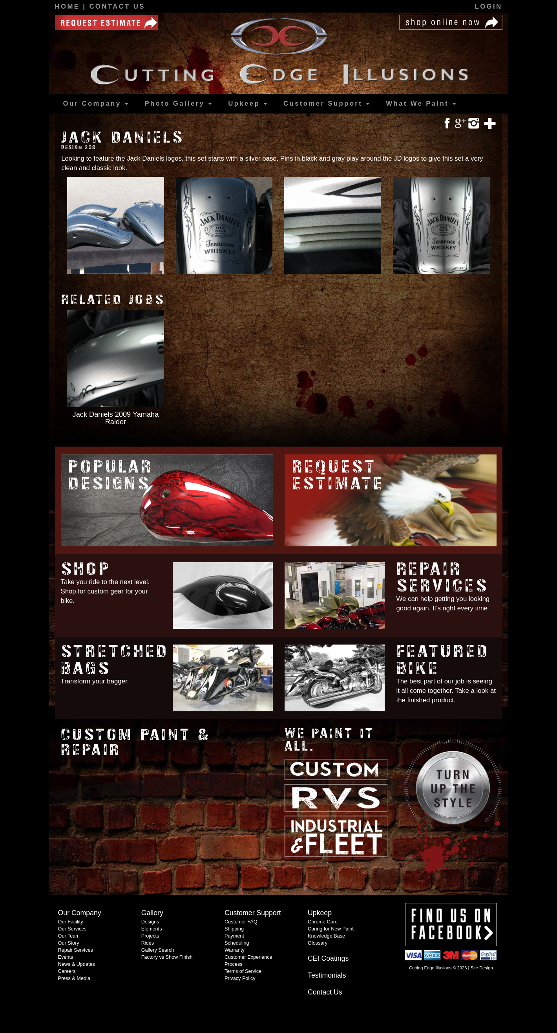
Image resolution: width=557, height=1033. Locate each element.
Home (69, 6)
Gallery (178, 104)
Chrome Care (323, 922)
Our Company (95, 103)
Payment (234, 936)
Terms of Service (243, 971)
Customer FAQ (241, 922)
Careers (67, 971)
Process (234, 964)
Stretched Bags (115, 660)
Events (65, 957)
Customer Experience (248, 957)
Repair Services (442, 577)
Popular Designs (110, 475)
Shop (86, 569)
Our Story (68, 943)
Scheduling (237, 943)
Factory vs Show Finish (167, 957)
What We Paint (421, 103)
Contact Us (117, 6)
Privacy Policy (240, 978)
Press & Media (74, 978)
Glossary (317, 943)
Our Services (72, 929)
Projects (150, 936)
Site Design (482, 967)
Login (488, 6)
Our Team (69, 936)
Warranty (235, 950)
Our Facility (70, 922)
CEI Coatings (328, 958)
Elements (151, 929)
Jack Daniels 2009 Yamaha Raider (116, 417)
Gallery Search (157, 950)
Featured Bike (443, 660)
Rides (147, 943)
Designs (150, 922)
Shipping (234, 929)
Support (326, 104)
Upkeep (247, 103)
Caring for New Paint (331, 929)
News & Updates (76, 964)
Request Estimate (338, 475)
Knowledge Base (326, 936)
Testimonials (327, 975)
